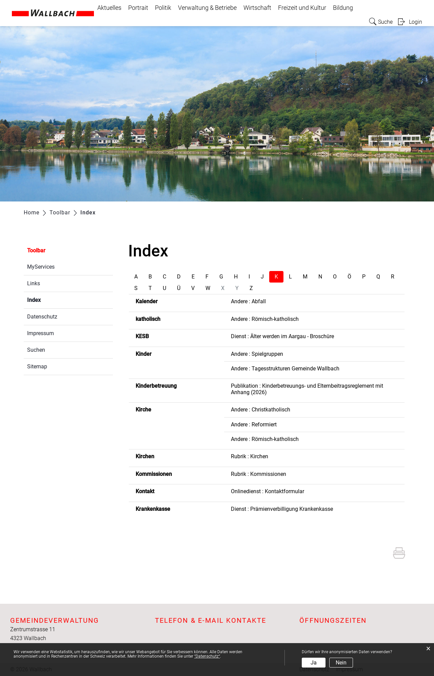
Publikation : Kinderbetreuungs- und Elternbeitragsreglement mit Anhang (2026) (307, 389)
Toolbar (36, 250)
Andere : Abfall (248, 301)
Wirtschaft (257, 7)
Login (415, 22)
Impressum (40, 333)
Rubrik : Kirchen (249, 456)
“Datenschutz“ (207, 656)
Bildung (343, 7)
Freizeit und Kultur (302, 7)
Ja (314, 662)
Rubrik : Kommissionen (258, 474)
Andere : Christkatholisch (260, 409)
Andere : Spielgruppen (257, 354)
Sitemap (37, 366)
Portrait (138, 7)
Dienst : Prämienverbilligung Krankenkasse (282, 509)
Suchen (36, 350)
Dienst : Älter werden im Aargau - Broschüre (282, 336)
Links (33, 283)
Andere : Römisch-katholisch (265, 319)
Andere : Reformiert (254, 424)
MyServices (41, 267)
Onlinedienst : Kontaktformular (267, 491)
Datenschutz (42, 316)
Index (50, 299)
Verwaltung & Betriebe (207, 7)
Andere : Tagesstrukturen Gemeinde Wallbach (285, 368)
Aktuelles (109, 7)
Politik (163, 7)
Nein (341, 662)
